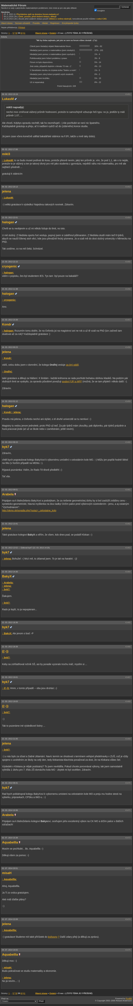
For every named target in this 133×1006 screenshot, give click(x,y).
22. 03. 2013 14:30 (10, 572)
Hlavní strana (6, 23)
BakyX (7, 576)
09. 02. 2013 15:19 (10, 94)
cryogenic (9, 266)
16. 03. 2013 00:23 (10, 347)
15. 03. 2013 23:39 (10, 320)
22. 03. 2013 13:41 (10, 524)
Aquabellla (10, 842)
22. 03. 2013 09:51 (10, 490)
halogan (8, 222)
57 (14, 33)
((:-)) (5, 651)
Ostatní (52, 33)
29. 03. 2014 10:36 (10, 810)
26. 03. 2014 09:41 (10, 783)
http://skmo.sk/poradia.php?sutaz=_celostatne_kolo (29, 510)
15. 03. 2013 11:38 (10, 289)
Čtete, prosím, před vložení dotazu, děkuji (37, 16)
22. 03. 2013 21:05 (10, 739)
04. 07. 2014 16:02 (10, 950)
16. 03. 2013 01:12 (10, 401)
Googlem (99, 10)
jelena (6, 191)
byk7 (5, 447)
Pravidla (36, 23)
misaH (6, 873)
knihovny (52, 937)
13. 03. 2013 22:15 (10, 262)
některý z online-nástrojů (60, 19)
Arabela (8, 494)
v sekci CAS (101, 19)
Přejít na (23, 1000)
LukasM (8, 99)
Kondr (6, 324)
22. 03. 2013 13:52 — (26, 548)
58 (16, 33)
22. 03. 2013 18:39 (10, 647)
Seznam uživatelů (22, 23)
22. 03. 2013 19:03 (10, 701)
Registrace (54, 23)
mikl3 (6, 154)
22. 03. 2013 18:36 (10, 622)
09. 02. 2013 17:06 (10, 149)
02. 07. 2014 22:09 (10, 919)
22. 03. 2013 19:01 (10, 677)
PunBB (129, 998)
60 (22, 33)
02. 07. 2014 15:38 (10, 838)
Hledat (45, 23)
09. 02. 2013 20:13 (10, 187)
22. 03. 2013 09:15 (10, 442)
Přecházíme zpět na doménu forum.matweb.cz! (38, 14)
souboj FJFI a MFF (72, 381)
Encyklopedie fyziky (70, 23)
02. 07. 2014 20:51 (10, 868)
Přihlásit (21, 27)
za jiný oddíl (72, 365)
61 (24, 33)
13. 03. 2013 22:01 (10, 217)
